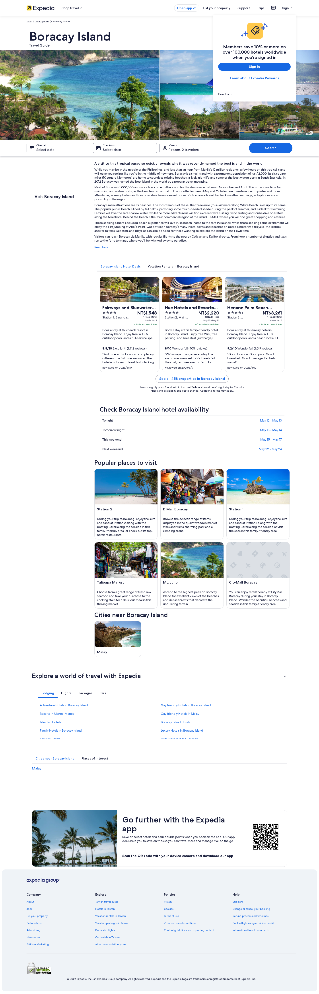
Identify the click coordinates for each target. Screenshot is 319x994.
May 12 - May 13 (271, 420)
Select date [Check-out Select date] (112, 149)
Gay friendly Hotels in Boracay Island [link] (186, 705)
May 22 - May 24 (270, 449)
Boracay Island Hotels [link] (175, 722)
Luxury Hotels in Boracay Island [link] (182, 730)
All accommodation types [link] (110, 944)
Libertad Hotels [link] (50, 722)
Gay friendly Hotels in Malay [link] (180, 714)
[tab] (120, 266)
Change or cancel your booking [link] (251, 909)
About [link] (30, 902)
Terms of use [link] (171, 916)
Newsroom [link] (33, 937)
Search (270, 148)
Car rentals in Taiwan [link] (107, 937)
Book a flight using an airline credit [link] (253, 923)
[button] (159, 676)
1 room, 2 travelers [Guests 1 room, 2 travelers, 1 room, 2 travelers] (184, 149)
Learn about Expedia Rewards (254, 78)
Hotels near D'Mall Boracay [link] (179, 739)
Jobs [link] (29, 909)
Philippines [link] (42, 21)
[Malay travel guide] (117, 639)
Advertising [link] (33, 930)
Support (243, 8)
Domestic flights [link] (105, 930)
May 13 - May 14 (271, 430)
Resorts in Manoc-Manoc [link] (57, 714)
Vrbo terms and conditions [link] (180, 923)
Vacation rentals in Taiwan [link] (110, 916)
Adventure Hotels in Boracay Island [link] (64, 705)
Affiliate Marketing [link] (38, 944)
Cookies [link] (168, 909)
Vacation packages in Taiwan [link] (112, 923)
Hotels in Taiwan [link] (105, 909)
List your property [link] (37, 916)
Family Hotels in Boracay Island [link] (61, 730)
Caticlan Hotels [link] (50, 739)
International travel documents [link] (251, 930)
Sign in (287, 8)
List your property (216, 8)
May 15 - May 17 (271, 439)
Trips (261, 8)
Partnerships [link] (34, 923)
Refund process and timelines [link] (250, 916)
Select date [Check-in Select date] (45, 149)
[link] (254, 94)
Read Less (101, 247)
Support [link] (238, 902)
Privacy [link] (168, 902)
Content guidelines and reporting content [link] (189, 930)
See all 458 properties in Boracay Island (192, 379)
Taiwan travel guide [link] (107, 902)
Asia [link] (29, 21)
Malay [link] (36, 768)
